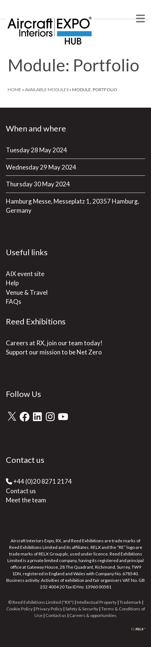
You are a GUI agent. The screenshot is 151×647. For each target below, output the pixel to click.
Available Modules (47, 89)
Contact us (21, 491)
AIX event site (25, 274)
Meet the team (26, 500)
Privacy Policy (49, 608)
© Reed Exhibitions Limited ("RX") (41, 602)
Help (12, 283)
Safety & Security (81, 608)
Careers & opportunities (93, 615)
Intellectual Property (97, 602)
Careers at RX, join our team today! (54, 343)
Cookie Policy (19, 608)
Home (14, 89)
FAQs (13, 301)
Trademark (130, 602)
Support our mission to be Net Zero (54, 352)
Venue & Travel (27, 292)
